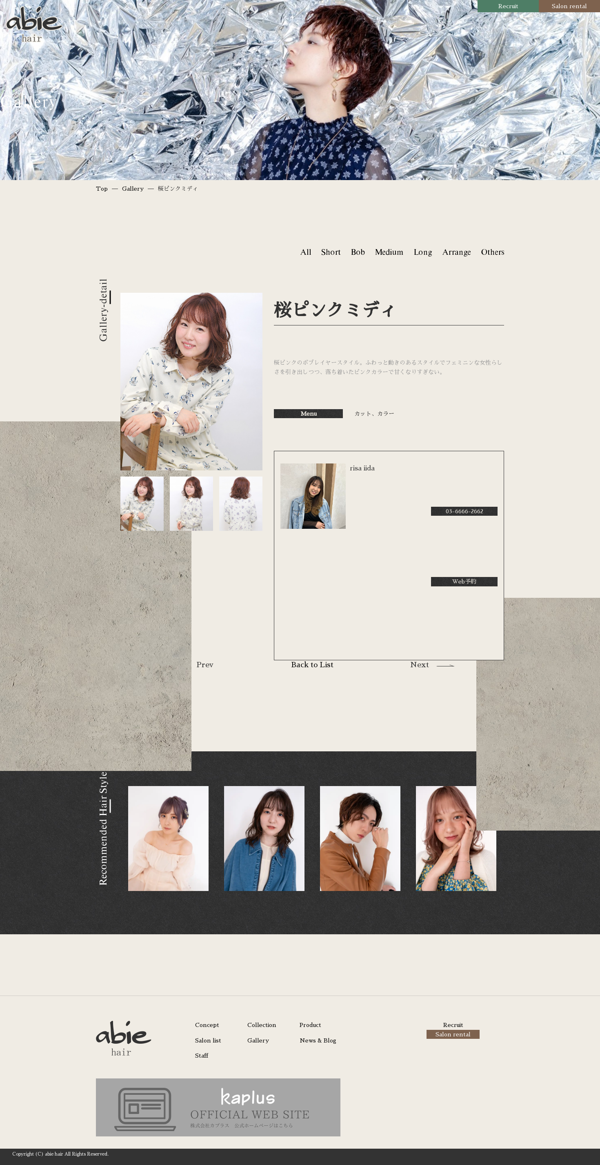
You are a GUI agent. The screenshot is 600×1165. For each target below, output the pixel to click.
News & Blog (318, 1040)
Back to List (312, 664)
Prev (204, 664)
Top (102, 189)
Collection (261, 1025)
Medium (389, 252)
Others (492, 252)
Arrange (456, 252)
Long (422, 252)
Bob (357, 252)
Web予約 (464, 581)
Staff (201, 1055)
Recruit (508, 6)
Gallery (133, 189)
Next (419, 664)
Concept (207, 1025)
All (305, 252)
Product (310, 1025)
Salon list (208, 1040)
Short (330, 252)
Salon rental (569, 6)
